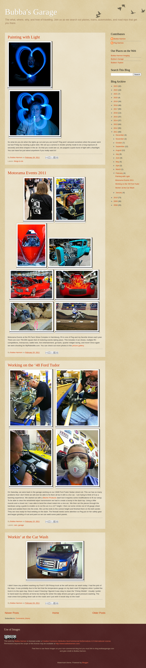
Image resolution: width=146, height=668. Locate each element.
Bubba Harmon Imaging (120, 56)
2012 (116, 128)
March (118, 169)
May (118, 162)
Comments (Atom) (23, 618)
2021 (116, 94)
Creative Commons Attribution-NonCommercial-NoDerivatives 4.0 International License (76, 641)
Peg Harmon (119, 43)
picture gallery (78, 346)
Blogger (85, 663)
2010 (116, 198)
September (120, 146)
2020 (116, 98)
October (119, 143)
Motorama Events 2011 (27, 172)
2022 (116, 90)
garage (21, 525)
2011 (116, 132)
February (119, 173)
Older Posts (98, 613)
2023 (116, 86)
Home (55, 613)
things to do (18, 161)
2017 (116, 109)
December (120, 135)
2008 (116, 205)
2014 (116, 120)
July (117, 154)
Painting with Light (24, 37)
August (119, 150)
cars (15, 525)
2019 (116, 101)
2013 (116, 124)
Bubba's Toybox (117, 63)
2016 (116, 113)
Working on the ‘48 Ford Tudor (34, 365)
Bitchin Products (49, 498)
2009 (116, 201)
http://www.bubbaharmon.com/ (68, 644)
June (118, 158)
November (120, 139)
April (118, 166)
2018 (116, 105)
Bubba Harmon (120, 39)
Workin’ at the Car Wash (28, 537)
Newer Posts (12, 613)
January (119, 193)
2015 (116, 117)
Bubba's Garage (31, 11)
